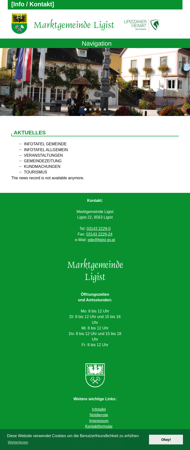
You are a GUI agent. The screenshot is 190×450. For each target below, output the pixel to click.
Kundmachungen (42, 166)
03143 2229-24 (99, 234)
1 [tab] (86, 110)
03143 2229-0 (99, 229)
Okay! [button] (166, 440)
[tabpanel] (95, 82)
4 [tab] (101, 110)
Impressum (98, 421)
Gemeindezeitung (43, 161)
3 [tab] (96, 110)
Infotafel (99, 409)
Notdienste (99, 415)
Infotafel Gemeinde (45, 144)
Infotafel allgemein (46, 150)
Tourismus (35, 172)
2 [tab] (91, 110)
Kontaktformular (99, 426)
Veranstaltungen (43, 155)
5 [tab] (106, 110)
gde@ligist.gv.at (101, 240)
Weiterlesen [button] (18, 442)
